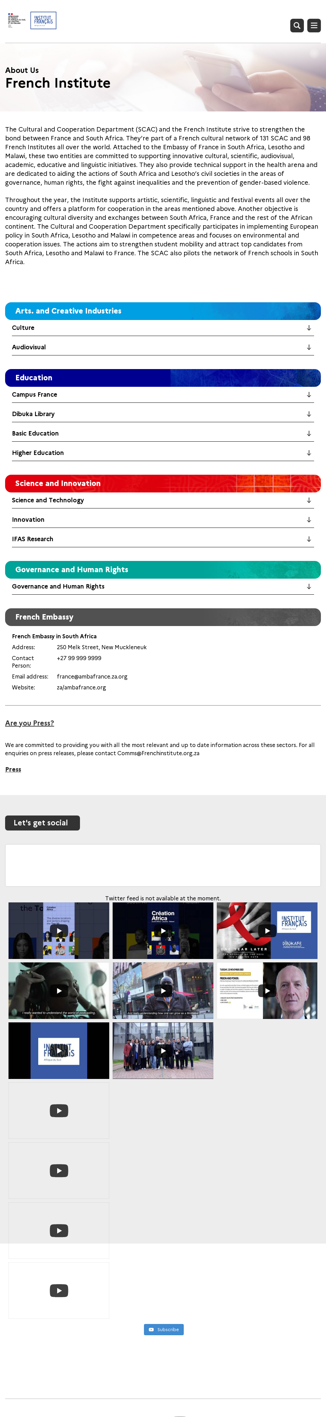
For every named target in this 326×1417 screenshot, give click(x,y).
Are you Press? (29, 723)
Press (13, 769)
